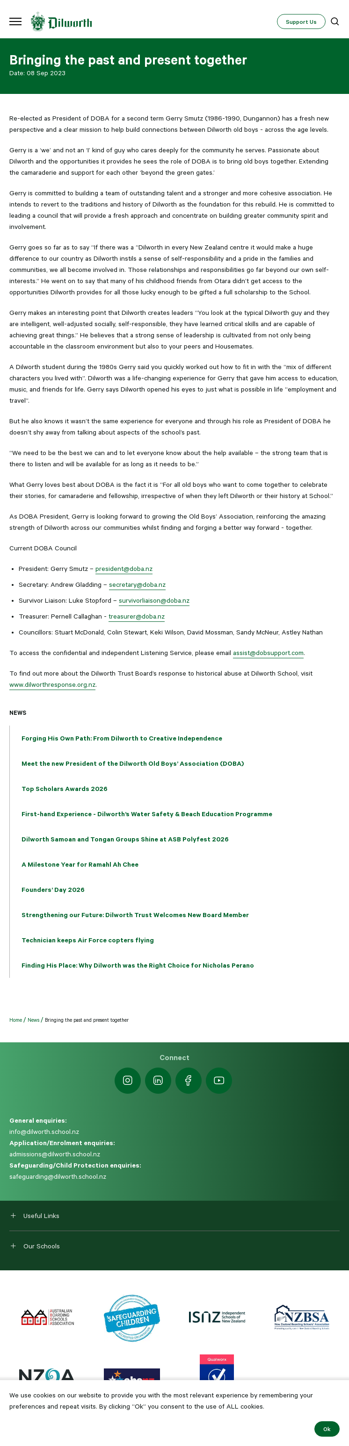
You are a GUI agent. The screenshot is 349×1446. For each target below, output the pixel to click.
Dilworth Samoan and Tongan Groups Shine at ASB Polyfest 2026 (125, 839)
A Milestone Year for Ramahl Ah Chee (80, 864)
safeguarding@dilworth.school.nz (57, 1176)
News (17, 712)
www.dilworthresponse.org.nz (52, 684)
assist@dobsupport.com (268, 652)
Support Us (301, 21)
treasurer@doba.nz (137, 616)
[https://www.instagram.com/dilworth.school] (128, 1081)
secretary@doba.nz (137, 584)
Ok (327, 1428)
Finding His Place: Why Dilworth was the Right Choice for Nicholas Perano (138, 965)
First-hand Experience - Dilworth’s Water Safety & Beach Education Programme (147, 814)
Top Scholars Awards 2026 (65, 788)
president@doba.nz (124, 568)
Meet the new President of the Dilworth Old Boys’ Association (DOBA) (133, 763)
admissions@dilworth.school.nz (54, 1154)
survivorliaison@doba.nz (154, 600)
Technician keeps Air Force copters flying (88, 940)
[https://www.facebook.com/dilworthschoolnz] (188, 1081)
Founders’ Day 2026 (53, 889)
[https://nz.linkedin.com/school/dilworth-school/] (158, 1081)
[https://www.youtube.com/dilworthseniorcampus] (219, 1081)
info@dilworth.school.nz (44, 1131)
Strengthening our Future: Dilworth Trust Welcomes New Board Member (135, 915)
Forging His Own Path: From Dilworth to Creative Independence (122, 738)
